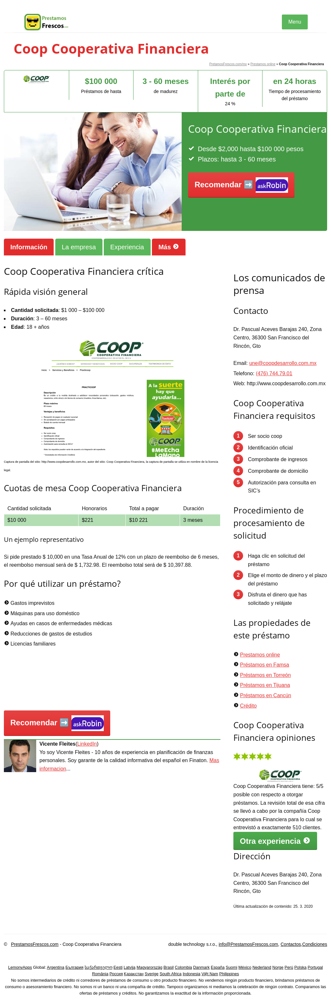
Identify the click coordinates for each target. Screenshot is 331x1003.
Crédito (248, 705)
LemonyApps (20, 967)
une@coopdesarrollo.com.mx (282, 363)
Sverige (152, 974)
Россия (116, 974)
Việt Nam (209, 974)
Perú (288, 967)
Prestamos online (263, 64)
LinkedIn (87, 744)
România (100, 974)
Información (28, 247)
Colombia (183, 967)
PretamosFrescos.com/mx (228, 64)
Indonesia (191, 974)
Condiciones (314, 944)
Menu (294, 22)
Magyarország (150, 967)
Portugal (315, 967)
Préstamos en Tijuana (265, 685)
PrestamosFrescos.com (35, 944)
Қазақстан (134, 974)
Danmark (201, 967)
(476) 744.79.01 (274, 373)
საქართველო (98, 967)
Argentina (55, 967)
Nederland (261, 967)
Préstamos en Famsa (264, 664)
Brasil (169, 967)
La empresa (79, 247)
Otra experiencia (275, 840)
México (245, 967)
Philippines (229, 974)
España (218, 967)
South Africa (171, 974)
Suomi (231, 967)
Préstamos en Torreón (265, 675)
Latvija (129, 967)
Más (168, 247)
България (74, 967)
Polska (300, 967)
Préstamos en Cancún (265, 695)
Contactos (291, 944)
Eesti (118, 967)
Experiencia (127, 247)
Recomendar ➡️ (241, 185)
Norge (277, 967)
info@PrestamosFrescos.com (248, 944)
